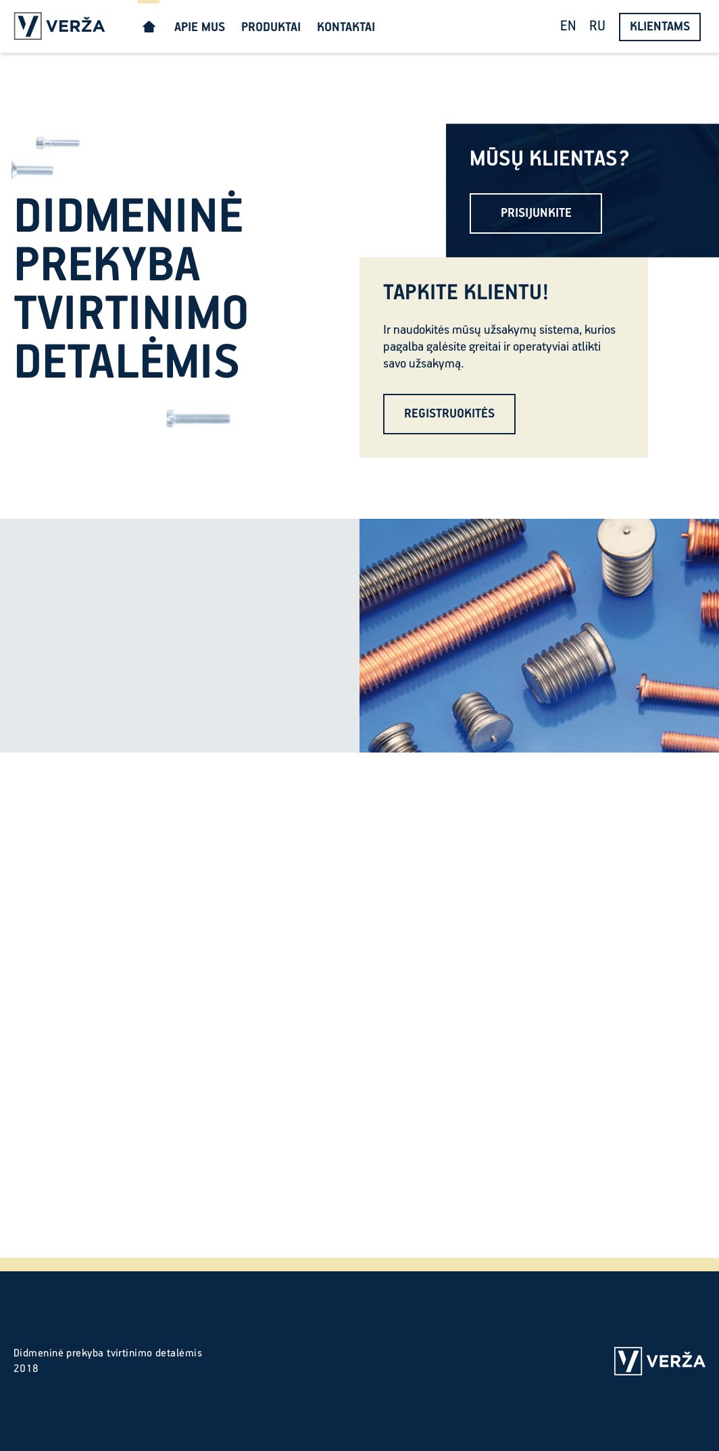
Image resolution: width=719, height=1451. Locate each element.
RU (597, 26)
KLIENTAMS (660, 27)
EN (568, 26)
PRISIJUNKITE (536, 213)
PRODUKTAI (271, 27)
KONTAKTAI (346, 27)
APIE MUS (199, 27)
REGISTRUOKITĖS (449, 414)
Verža (59, 26)
